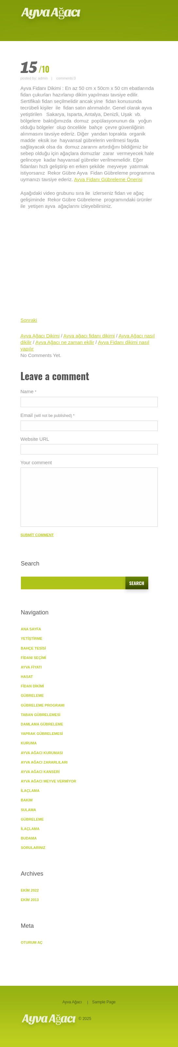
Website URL (35, 439)
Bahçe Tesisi (33, 648)
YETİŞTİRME (31, 638)
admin (43, 78)
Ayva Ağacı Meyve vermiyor (48, 781)
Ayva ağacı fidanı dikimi (89, 335)
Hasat (27, 677)
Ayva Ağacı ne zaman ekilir (64, 342)
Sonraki (29, 320)
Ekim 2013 (30, 900)
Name (29, 391)
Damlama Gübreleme (42, 724)
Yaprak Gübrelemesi (42, 734)
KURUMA (29, 743)
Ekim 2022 (30, 890)
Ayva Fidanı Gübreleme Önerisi (108, 179)
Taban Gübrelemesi (40, 715)
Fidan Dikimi (32, 686)
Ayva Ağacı (51, 12)
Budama (29, 838)
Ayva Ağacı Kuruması (42, 753)
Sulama (28, 810)
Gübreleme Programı (43, 705)
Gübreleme (32, 819)
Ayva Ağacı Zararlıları (44, 762)
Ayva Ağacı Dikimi (40, 335)
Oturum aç (32, 942)
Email (48, 415)
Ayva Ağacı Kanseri (40, 772)
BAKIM (27, 800)
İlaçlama (30, 791)
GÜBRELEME (32, 695)
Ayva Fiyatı (31, 667)
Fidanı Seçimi (33, 658)
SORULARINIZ (33, 848)
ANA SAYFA (31, 629)
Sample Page (104, 1002)
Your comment (36, 462)
